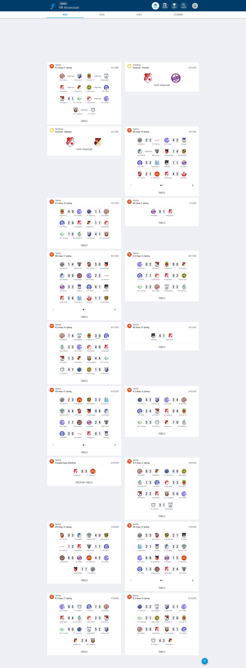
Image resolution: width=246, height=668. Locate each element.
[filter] (205, 661)
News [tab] (65, 14)
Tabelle (84, 121)
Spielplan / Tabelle (84, 482)
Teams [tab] (102, 14)
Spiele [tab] (139, 14)
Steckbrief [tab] (178, 14)
